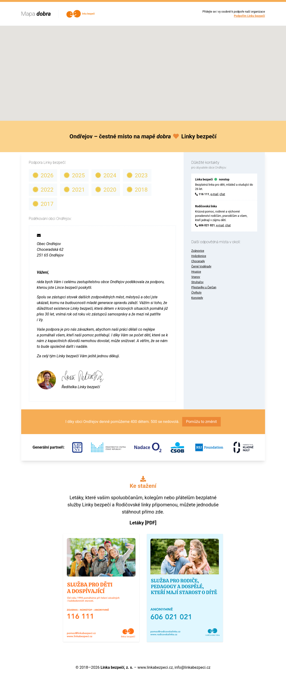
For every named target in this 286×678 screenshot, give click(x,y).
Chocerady (198, 261)
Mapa (36, 13)
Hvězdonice (198, 256)
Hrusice (196, 271)
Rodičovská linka (206, 206)
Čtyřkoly (196, 292)
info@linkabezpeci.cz (193, 667)
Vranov (195, 277)
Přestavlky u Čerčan (203, 287)
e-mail (214, 194)
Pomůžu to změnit (201, 421)
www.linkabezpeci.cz (155, 667)
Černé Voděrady (201, 266)
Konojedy (197, 298)
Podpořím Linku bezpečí (249, 16)
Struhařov (197, 282)
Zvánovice (197, 250)
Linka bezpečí (204, 179)
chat (222, 194)
